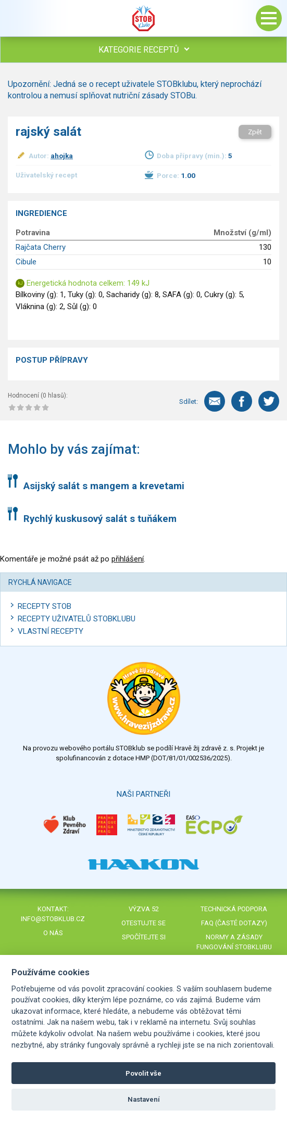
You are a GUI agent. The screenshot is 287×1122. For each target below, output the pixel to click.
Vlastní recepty (50, 631)
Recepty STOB (44, 606)
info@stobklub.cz (53, 919)
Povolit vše (143, 1073)
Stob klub (144, 18)
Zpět (255, 132)
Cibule (26, 261)
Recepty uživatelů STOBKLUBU (76, 618)
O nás (53, 933)
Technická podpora (234, 909)
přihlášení (127, 559)
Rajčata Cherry (41, 247)
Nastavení (144, 1099)
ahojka (62, 155)
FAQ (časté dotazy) (234, 923)
